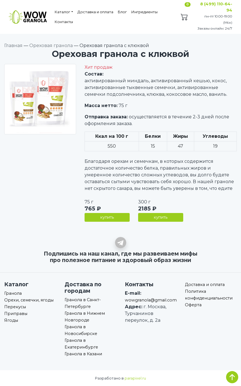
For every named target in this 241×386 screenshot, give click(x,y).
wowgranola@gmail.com (151, 300)
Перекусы (15, 306)
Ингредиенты (144, 12)
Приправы (15, 313)
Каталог (62, 12)
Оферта (193, 304)
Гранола (13, 293)
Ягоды (11, 320)
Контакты (64, 21)
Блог (122, 12)
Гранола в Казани (83, 353)
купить (107, 217)
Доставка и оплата (95, 12)
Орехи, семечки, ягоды (29, 300)
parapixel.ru (135, 378)
